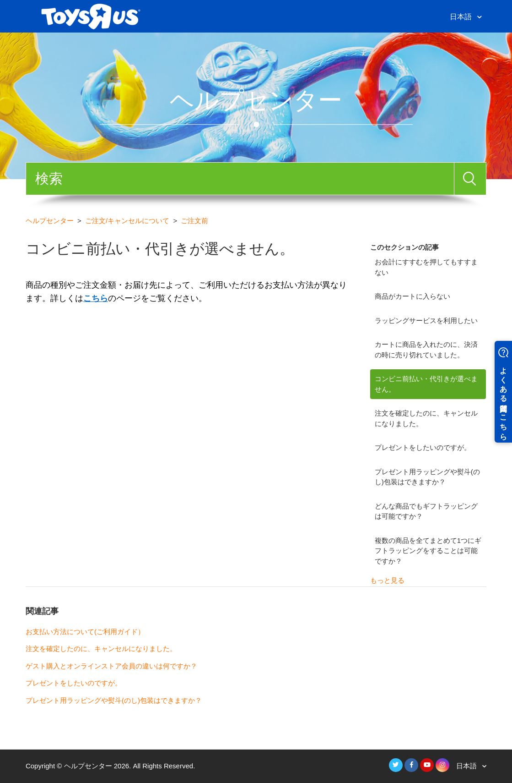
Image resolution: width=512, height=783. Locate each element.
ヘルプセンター (50, 220)
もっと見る (387, 580)
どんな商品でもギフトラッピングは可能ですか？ (426, 511)
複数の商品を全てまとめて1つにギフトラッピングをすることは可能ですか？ (428, 551)
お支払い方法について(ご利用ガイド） (85, 631)
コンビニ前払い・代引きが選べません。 (426, 384)
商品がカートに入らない (412, 296)
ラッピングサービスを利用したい (426, 320)
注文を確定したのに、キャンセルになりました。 (426, 418)
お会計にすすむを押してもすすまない (426, 267)
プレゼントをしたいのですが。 (423, 447)
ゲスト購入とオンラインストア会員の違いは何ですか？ (111, 666)
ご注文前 (194, 220)
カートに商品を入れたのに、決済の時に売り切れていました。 (426, 349)
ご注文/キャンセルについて (127, 220)
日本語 (462, 17)
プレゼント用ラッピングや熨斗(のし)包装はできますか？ (427, 477)
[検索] (240, 179)
